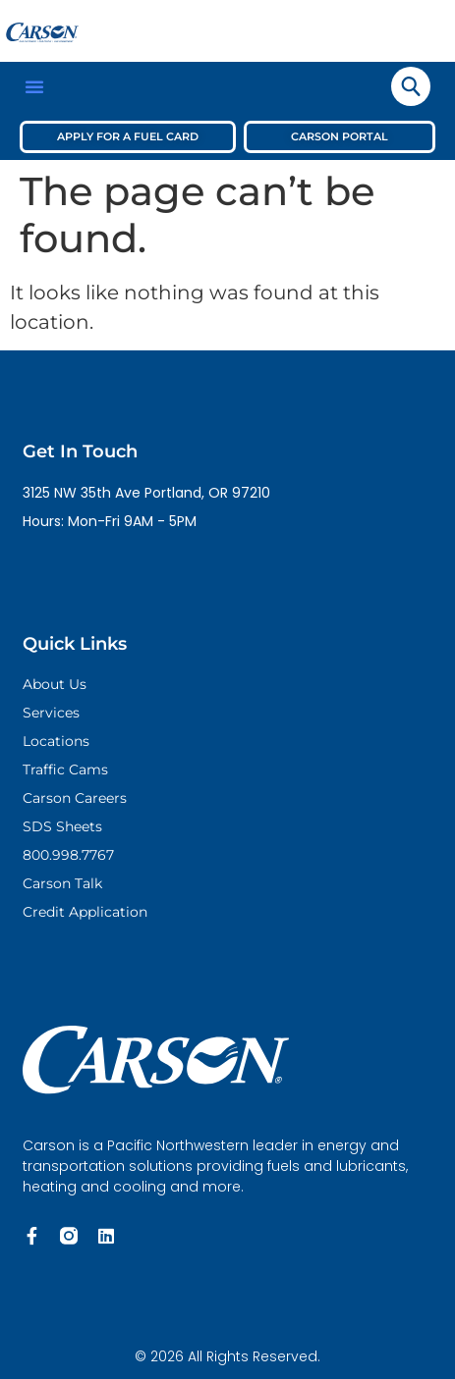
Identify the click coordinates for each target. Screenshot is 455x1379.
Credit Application (85, 912)
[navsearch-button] (410, 86)
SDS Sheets (62, 826)
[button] (34, 86)
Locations (56, 741)
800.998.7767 (68, 855)
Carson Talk (62, 883)
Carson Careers (75, 798)
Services (51, 712)
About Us (54, 684)
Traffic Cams (65, 769)
